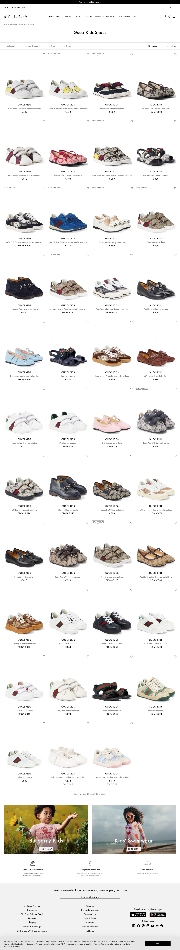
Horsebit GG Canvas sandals (155, 176)
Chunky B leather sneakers (24, 644)
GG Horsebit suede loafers (155, 376)
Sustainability (90, 914)
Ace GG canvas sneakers (112, 577)
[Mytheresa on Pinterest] (143, 925)
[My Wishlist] (169, 16)
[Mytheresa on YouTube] (152, 925)
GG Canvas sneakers (156, 242)
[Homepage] (15, 16)
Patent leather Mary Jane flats (112, 242)
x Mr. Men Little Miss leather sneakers (24, 109)
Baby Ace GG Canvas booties (156, 443)
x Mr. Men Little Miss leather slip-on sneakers (68, 109)
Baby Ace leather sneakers (68, 711)
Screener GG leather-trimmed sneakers (112, 777)
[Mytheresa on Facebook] (138, 925)
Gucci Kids (23, 24)
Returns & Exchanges (32, 926)
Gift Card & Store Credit (32, 914)
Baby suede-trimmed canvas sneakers (24, 176)
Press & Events (90, 918)
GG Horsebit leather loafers (156, 309)
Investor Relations (90, 926)
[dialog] (90, 943)
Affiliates (90, 930)
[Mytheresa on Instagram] (148, 925)
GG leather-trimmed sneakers (24, 510)
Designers (13, 24)
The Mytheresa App (90, 909)
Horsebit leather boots (68, 510)
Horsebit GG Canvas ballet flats (156, 109)
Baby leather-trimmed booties (24, 443)
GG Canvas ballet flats (112, 443)
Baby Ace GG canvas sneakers (68, 577)
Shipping (32, 922)
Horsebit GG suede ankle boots (24, 309)
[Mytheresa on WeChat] (161, 925)
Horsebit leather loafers (24, 577)
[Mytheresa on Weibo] (157, 925)
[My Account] (165, 16)
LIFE (23, 8)
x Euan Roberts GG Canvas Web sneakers (68, 309)
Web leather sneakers (68, 443)
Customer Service (32, 905)
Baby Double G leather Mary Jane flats (68, 777)
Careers (90, 922)
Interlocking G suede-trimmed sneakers (112, 376)
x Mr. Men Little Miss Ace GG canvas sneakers (112, 176)
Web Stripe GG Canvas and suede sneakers (68, 242)
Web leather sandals (112, 711)
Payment (32, 918)
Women (7, 8)
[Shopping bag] (174, 16)
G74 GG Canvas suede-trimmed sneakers (24, 242)
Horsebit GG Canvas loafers (112, 510)
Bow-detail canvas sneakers (112, 109)
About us (90, 905)
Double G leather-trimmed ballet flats (156, 577)
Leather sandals (68, 376)
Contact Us (32, 909)
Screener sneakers (155, 711)
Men (14, 8)
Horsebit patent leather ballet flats (24, 376)
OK (157, 943)
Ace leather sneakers (68, 644)
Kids (19, 8)
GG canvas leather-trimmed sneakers (156, 510)
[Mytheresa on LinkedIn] (133, 925)
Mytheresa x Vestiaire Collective (32, 930)
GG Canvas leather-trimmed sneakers (112, 309)
